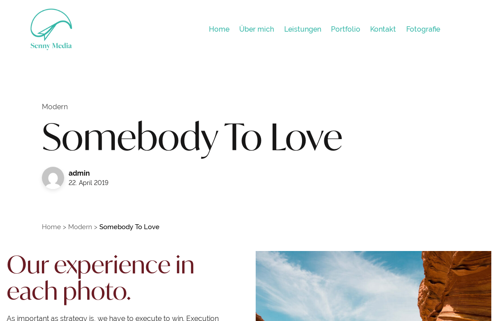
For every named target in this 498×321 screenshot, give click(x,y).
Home (51, 226)
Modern (80, 226)
